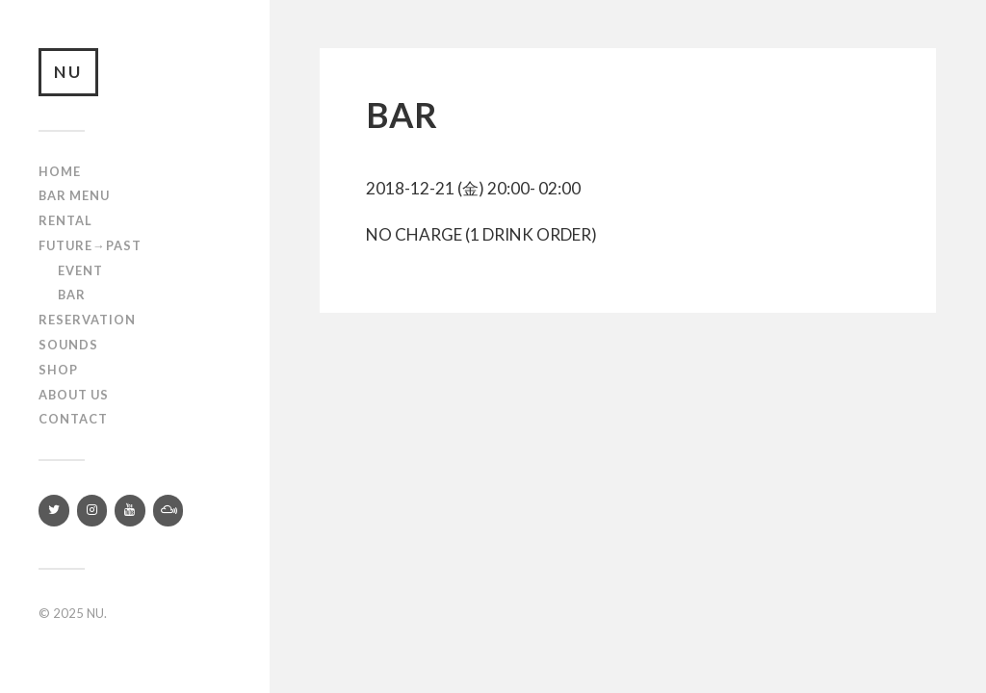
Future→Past (90, 245)
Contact (73, 418)
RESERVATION (87, 319)
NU (68, 72)
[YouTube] (130, 510)
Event (80, 270)
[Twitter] (54, 510)
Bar (72, 294)
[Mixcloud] (168, 510)
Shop (58, 369)
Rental (65, 220)
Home (60, 171)
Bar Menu (74, 195)
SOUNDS (68, 344)
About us (74, 394)
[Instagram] (92, 510)
